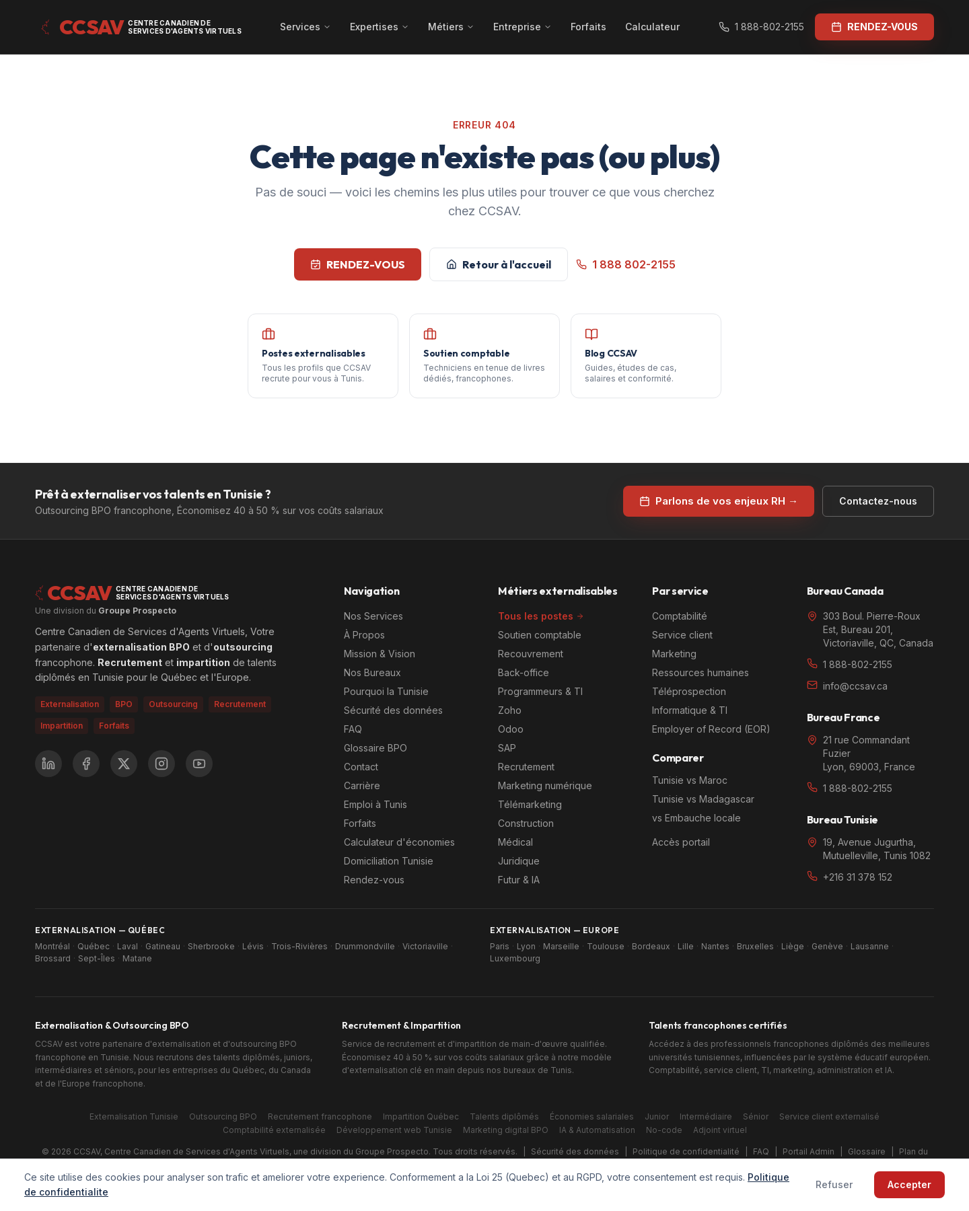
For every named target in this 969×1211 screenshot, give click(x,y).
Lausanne (870, 946)
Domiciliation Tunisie (388, 861)
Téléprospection (689, 691)
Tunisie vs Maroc (689, 780)
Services (305, 26)
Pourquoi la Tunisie (386, 691)
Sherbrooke (211, 946)
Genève (827, 946)
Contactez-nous (878, 501)
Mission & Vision (379, 653)
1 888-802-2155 (761, 26)
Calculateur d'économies (399, 842)
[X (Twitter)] (123, 763)
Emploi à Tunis (375, 804)
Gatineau (162, 946)
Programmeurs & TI (540, 691)
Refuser (834, 1184)
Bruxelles (755, 946)
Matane (137, 958)
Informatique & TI (689, 710)
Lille (686, 946)
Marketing (674, 653)
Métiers (451, 26)
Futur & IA (519, 879)
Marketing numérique (545, 785)
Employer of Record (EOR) (711, 729)
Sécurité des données (393, 710)
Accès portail (681, 842)
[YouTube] (199, 763)
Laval (127, 946)
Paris (499, 946)
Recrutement (526, 766)
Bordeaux (651, 946)
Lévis (253, 946)
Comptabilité (679, 616)
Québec (93, 946)
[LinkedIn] (48, 763)
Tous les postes (541, 616)
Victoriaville (425, 946)
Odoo (511, 729)
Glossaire (867, 1151)
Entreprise (522, 26)
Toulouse (605, 946)
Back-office (523, 672)
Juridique (519, 861)
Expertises (379, 26)
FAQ (353, 729)
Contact (361, 766)
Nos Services (373, 616)
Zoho (510, 710)
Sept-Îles (96, 958)
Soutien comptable (539, 634)
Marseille (561, 946)
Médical (515, 842)
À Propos (364, 634)
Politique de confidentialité (686, 1151)
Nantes (715, 946)
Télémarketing (530, 804)
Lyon (526, 946)
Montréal (52, 946)
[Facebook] (86, 763)
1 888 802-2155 (626, 264)
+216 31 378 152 (857, 877)
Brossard (53, 958)
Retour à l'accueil (498, 264)
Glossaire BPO (375, 748)
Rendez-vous (374, 879)
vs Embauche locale (696, 817)
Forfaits (588, 26)
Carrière (362, 785)
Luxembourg (515, 958)
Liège (792, 946)
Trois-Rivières (299, 946)
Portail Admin (808, 1151)
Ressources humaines (700, 672)
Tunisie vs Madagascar (703, 799)
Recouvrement (530, 653)
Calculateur (652, 26)
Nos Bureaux (372, 672)
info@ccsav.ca (855, 686)
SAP (507, 748)
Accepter (909, 1184)
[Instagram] (161, 763)
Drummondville (365, 946)
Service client (682, 634)
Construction (526, 823)
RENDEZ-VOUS (357, 264)
